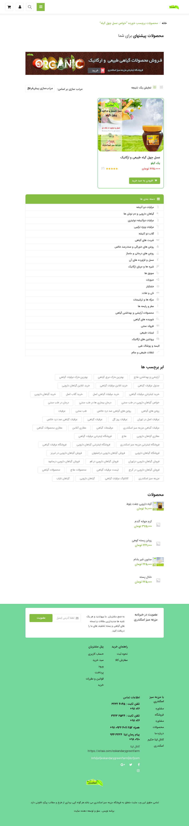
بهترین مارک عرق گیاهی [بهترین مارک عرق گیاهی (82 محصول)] (111, 377)
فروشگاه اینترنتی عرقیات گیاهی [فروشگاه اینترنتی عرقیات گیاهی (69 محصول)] (94, 436)
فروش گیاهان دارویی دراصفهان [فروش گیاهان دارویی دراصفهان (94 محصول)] (108, 453)
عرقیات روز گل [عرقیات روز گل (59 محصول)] (119, 419)
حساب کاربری (96, 654)
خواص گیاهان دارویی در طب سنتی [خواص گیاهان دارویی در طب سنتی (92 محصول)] (140, 402)
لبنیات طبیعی (150, 332)
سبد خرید (98, 660)
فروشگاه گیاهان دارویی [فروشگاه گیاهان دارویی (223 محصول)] (147, 453)
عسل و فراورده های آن (144, 260)
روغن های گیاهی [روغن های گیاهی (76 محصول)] (150, 411)
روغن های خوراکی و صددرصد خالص (137, 247)
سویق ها (152, 273)
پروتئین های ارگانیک (146, 339)
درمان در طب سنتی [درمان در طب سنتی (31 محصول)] (58, 402)
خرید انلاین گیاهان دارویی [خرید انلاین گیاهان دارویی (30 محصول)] (76, 385)
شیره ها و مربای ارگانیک (144, 266)
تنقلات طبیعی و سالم (145, 352)
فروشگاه (159, 715)
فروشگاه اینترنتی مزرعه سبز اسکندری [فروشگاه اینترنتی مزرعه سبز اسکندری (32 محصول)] (139, 445)
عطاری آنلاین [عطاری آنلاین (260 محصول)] (79, 428)
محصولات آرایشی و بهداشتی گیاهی (137, 313)
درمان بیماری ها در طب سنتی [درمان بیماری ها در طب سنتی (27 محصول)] (95, 402)
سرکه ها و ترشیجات (146, 299)
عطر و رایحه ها (149, 306)
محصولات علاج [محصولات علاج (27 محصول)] (78, 470)
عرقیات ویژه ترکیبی (147, 227)
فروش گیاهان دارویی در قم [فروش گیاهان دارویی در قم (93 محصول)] (104, 461)
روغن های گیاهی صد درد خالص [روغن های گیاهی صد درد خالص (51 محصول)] (114, 411)
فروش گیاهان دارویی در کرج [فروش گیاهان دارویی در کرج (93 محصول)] (144, 470)
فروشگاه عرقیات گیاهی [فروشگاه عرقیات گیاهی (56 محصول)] (54, 445)
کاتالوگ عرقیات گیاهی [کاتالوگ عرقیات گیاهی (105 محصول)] (116, 478)
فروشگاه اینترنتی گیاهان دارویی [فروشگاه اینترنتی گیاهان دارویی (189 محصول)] (93, 445)
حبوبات (153, 280)
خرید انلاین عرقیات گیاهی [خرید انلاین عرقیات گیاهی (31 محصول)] (113, 385)
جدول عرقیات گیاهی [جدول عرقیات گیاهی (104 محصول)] (148, 385)
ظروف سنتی (150, 326)
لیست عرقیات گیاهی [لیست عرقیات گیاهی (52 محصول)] (108, 470)
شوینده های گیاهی (146, 319)
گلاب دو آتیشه (149, 233)
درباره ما (159, 733)
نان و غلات (151, 293)
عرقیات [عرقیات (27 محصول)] (61, 411)
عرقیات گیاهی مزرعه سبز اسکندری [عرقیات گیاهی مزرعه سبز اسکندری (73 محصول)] (141, 428)
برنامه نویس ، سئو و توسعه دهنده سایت (94, 811)
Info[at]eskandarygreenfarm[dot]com (125, 758)
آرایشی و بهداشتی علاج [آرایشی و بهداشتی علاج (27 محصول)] (146, 377)
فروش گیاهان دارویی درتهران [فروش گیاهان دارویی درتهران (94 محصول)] (143, 461)
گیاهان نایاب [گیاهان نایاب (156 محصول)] (63, 478)
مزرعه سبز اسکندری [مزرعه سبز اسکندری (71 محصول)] (149, 478)
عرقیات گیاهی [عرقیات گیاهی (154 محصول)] (95, 419)
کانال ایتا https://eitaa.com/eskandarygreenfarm (114, 749)
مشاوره (160, 708)
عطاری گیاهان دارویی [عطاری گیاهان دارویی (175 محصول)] (148, 436)
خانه (164, 23)
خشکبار (153, 286)
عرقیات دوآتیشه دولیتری (144, 220)
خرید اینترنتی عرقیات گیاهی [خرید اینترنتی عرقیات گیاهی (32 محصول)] (144, 394)
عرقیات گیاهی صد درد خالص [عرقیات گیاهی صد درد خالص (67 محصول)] (62, 419)
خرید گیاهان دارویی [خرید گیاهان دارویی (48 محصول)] (45, 394)
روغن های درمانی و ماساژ (143, 253)
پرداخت (99, 672)
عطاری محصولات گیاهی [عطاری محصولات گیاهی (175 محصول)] (49, 428)
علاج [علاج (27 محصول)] (124, 436)
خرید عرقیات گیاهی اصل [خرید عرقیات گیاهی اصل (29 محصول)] (106, 394)
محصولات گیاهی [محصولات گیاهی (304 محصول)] (51, 470)
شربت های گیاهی (147, 240)
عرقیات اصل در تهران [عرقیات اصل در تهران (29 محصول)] (148, 419)
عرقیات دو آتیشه (148, 207)
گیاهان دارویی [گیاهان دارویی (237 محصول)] (87, 478)
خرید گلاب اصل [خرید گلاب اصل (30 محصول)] (74, 394)
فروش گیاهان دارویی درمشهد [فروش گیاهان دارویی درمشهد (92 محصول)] (64, 461)
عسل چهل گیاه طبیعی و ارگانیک (140, 157)
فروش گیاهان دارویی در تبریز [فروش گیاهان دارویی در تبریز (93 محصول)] (66, 453)
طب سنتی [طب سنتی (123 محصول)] (81, 411)
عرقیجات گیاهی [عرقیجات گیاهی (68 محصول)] (104, 428)
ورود (101, 666)
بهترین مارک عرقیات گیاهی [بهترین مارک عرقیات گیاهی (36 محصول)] (73, 377)
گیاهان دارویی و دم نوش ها (142, 214)
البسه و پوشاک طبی (149, 346)
